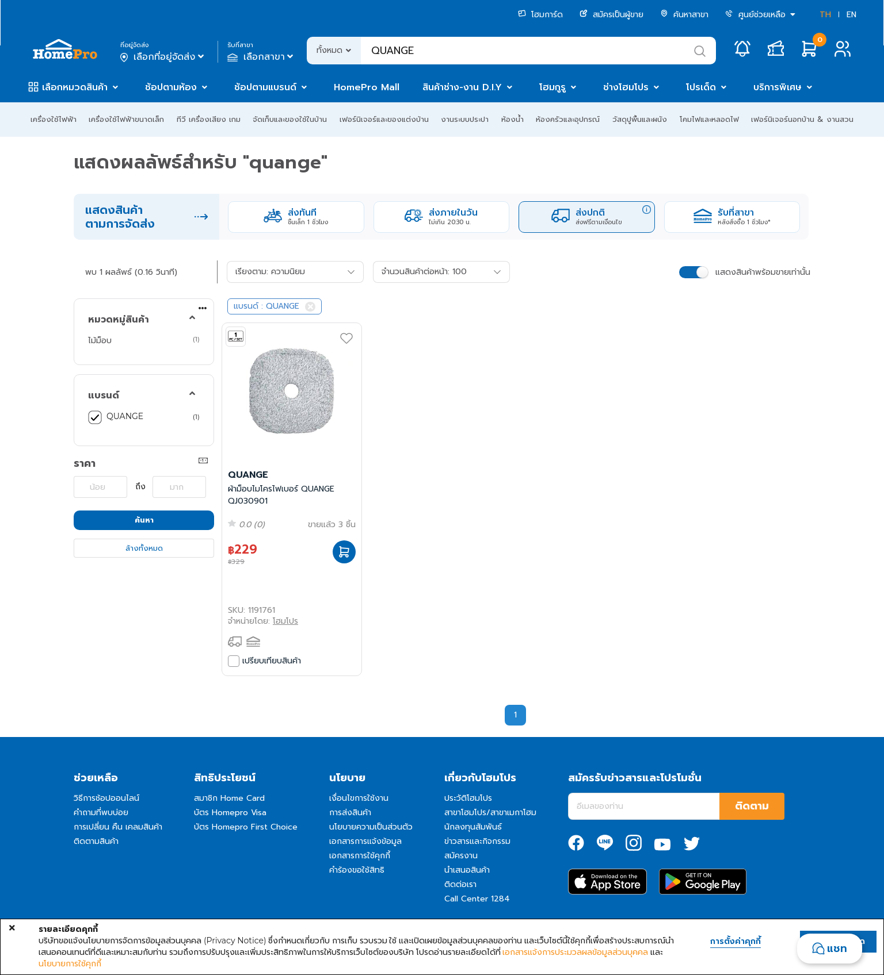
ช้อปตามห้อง (171, 87)
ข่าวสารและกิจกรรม (477, 841)
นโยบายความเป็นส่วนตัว (371, 827)
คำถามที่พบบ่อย (101, 813)
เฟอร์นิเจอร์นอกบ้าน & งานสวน (802, 119)
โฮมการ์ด (540, 15)
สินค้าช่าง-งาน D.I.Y (462, 87)
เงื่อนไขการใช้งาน (358, 798)
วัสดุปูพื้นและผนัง (639, 119)
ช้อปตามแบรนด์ (265, 87)
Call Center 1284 (477, 899)
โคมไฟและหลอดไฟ (709, 119)
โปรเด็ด (701, 87)
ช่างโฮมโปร (626, 87)
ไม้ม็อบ (100, 340)
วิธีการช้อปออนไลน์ (106, 798)
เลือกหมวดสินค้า (75, 87)
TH (825, 15)
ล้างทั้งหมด (144, 548)
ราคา (85, 463)
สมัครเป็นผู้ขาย (611, 15)
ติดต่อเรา (460, 884)
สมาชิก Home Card (229, 798)
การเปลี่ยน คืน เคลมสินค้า (118, 827)
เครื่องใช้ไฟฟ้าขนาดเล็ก (126, 119)
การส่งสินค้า (350, 813)
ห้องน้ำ (512, 119)
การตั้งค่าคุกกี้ (735, 941)
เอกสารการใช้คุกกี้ (359, 856)
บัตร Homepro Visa (230, 813)
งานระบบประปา (465, 119)
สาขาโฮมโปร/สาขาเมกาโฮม (490, 813)
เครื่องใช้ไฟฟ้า (54, 119)
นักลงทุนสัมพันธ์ (473, 827)
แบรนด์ (103, 395)
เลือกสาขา (261, 57)
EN (851, 15)
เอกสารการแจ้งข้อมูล (365, 841)
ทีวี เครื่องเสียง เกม (209, 119)
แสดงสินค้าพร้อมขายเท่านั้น (762, 272)
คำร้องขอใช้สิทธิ (356, 870)
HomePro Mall (366, 87)
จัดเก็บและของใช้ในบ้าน (290, 119)
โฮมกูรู (552, 87)
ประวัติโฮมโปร (468, 798)
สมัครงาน (461, 856)
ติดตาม (752, 806)
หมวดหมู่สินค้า (118, 320)
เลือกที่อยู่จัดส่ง (163, 57)
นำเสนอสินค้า (467, 870)
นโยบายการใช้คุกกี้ (70, 963)
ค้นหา (144, 520)
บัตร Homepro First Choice (246, 827)
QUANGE (124, 416)
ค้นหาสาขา (684, 15)
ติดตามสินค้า (96, 841)
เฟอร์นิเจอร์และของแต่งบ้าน (384, 119)
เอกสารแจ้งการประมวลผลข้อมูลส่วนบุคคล (575, 952)
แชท (837, 949)
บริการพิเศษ (777, 87)
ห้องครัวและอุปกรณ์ (568, 119)
